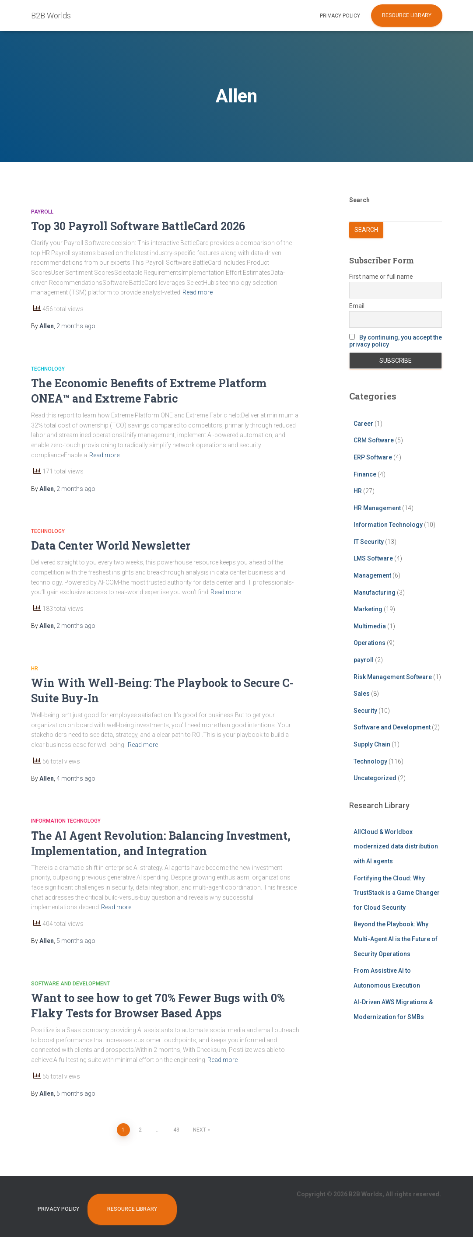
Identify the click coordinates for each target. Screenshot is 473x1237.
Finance (365, 474)
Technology (48, 369)
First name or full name (381, 276)
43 (176, 1130)
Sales (362, 693)
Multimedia (370, 626)
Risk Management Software (393, 676)
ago (75, 325)
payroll (42, 212)
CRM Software (374, 440)
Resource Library (406, 15)
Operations (369, 642)
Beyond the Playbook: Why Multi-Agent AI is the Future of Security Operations (396, 939)
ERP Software (373, 457)
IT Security (369, 541)
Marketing (368, 609)
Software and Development (70, 984)
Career (363, 423)
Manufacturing (375, 592)
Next (199, 1130)
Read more (197, 292)
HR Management (377, 508)
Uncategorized (375, 777)
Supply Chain (372, 744)
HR (34, 669)
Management (372, 575)
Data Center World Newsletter (110, 545)
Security (365, 710)
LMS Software (373, 558)
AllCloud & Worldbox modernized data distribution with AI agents (396, 846)
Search (359, 199)
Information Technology (66, 821)
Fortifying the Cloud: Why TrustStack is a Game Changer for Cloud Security (397, 893)
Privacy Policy (340, 16)
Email (356, 305)
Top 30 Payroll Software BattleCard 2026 (138, 226)
